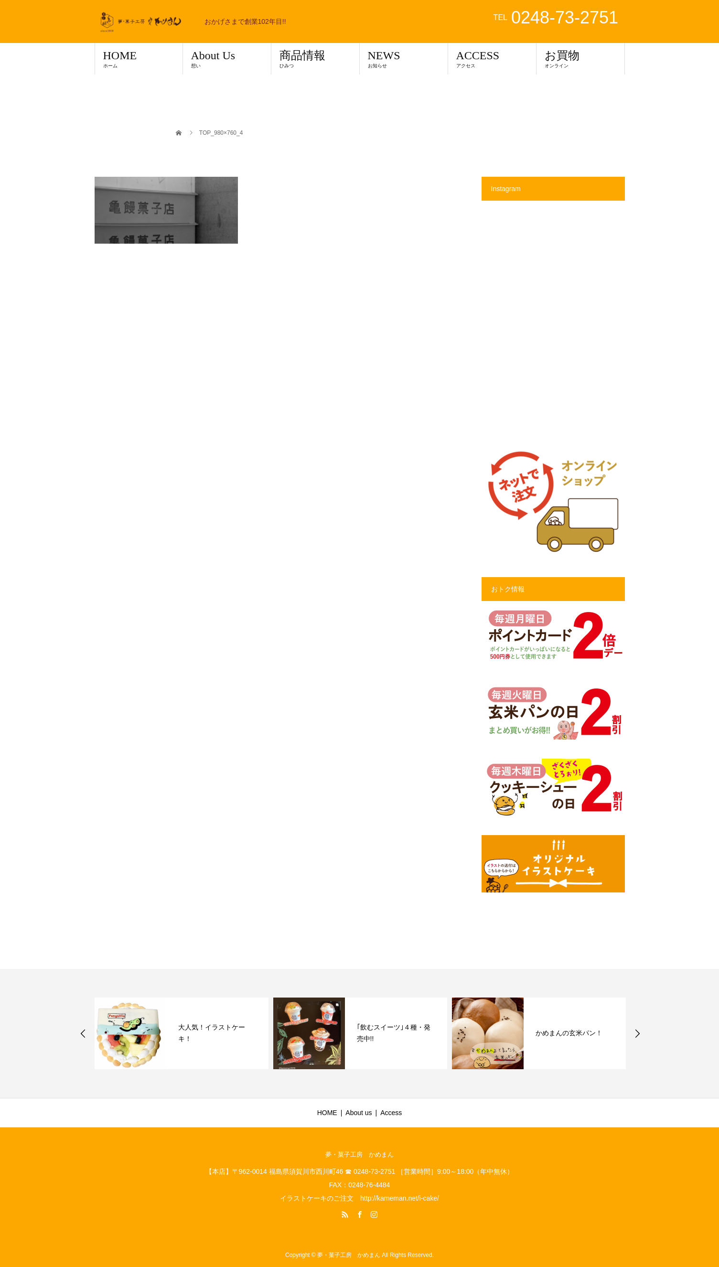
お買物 (580, 58)
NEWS (404, 58)
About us (358, 1113)
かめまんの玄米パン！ (569, 1033)
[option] (181, 1033)
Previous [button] (83, 1033)
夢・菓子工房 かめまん (359, 1154)
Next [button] (637, 1033)
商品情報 (315, 58)
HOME (138, 58)
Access (391, 1113)
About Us (227, 58)
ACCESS (492, 58)
